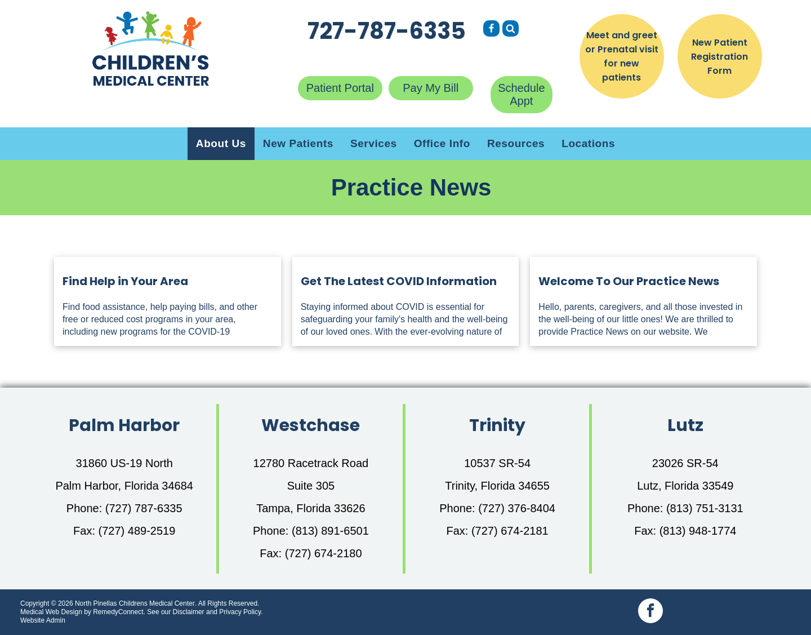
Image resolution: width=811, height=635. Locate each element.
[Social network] (491, 29)
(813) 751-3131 (704, 508)
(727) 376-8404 (516, 508)
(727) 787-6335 (143, 508)
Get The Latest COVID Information (399, 281)
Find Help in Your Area (125, 281)
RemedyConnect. (119, 612)
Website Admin (42, 620)
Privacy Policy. (240, 612)
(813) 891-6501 (330, 531)
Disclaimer (188, 612)
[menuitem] (221, 143)
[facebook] (650, 612)
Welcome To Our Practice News (628, 281)
